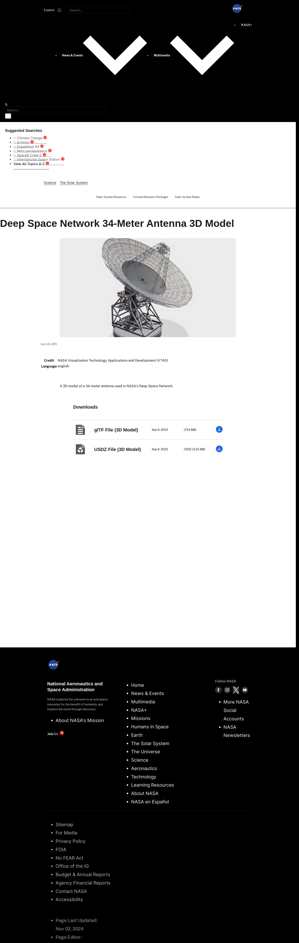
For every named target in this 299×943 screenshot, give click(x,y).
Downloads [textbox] (85, 407)
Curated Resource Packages (150, 197)
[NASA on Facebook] (218, 690)
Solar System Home (187, 197)
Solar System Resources (111, 197)
